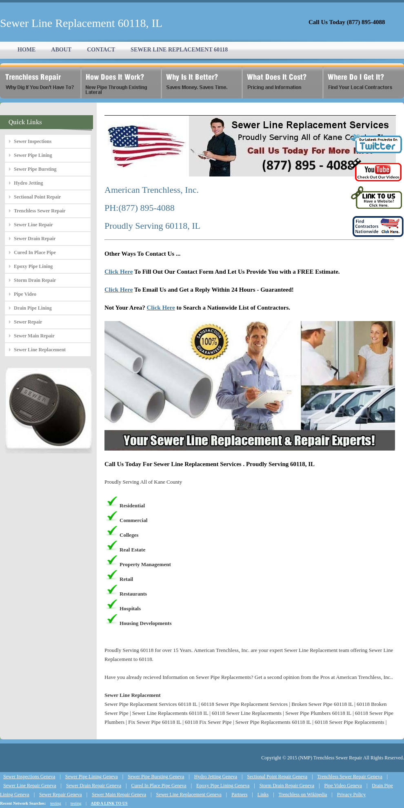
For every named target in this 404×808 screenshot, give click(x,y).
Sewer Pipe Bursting (35, 169)
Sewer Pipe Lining (33, 155)
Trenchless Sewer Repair (40, 211)
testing (55, 803)
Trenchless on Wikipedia (303, 794)
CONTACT (101, 50)
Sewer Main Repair (34, 336)
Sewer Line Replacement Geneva (188, 794)
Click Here (118, 271)
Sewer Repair (28, 322)
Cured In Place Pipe (35, 252)
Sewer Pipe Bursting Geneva (156, 776)
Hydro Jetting (28, 183)
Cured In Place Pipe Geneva (158, 785)
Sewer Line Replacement (40, 350)
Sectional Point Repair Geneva (277, 776)
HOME (27, 50)
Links (263, 794)
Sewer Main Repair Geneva (119, 794)
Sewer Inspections (32, 141)
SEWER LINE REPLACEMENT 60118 (179, 50)
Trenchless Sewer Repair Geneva (349, 776)
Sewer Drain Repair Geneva (93, 785)
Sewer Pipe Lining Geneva (91, 776)
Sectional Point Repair (37, 197)
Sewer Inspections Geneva (29, 776)
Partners (239, 794)
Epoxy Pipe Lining (33, 266)
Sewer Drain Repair (34, 238)
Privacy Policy (351, 794)
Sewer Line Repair (33, 225)
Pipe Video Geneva (343, 785)
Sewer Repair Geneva (60, 794)
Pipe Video (25, 294)
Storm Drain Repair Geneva (287, 785)
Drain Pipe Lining (33, 308)
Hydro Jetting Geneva (215, 776)
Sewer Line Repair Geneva (29, 785)
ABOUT (61, 50)
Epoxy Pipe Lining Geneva (222, 785)
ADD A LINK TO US (109, 803)
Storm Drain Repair (35, 280)
